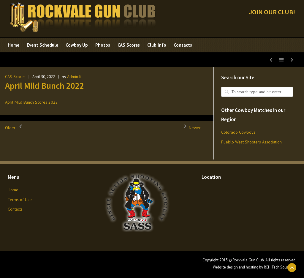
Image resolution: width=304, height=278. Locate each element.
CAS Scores (15, 76)
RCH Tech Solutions (280, 267)
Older (14, 127)
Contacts (15, 209)
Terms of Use (20, 199)
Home (13, 189)
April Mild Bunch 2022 (44, 85)
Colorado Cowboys (238, 132)
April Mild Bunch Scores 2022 (31, 102)
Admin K (74, 76)
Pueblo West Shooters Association (251, 142)
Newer (190, 127)
